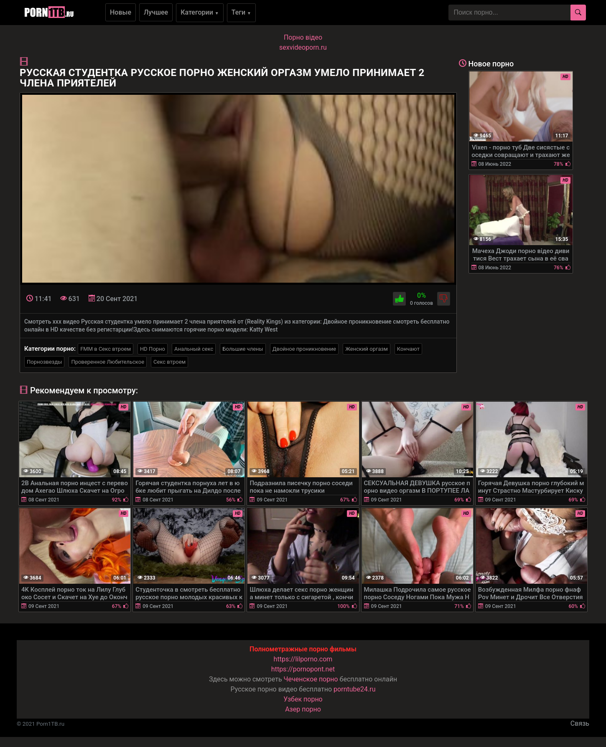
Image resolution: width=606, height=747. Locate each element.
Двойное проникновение (304, 349)
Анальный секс (193, 349)
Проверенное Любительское (107, 362)
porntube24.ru (354, 689)
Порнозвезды (44, 362)
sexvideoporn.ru (303, 47)
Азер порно (303, 709)
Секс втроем (169, 362)
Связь (579, 723)
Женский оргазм (366, 349)
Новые (120, 12)
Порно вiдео (303, 37)
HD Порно (152, 349)
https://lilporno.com (303, 659)
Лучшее (156, 12)
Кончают (408, 349)
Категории (200, 12)
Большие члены (242, 349)
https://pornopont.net (303, 669)
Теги (241, 12)
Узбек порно (303, 699)
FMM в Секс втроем (105, 349)
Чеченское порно (311, 679)
